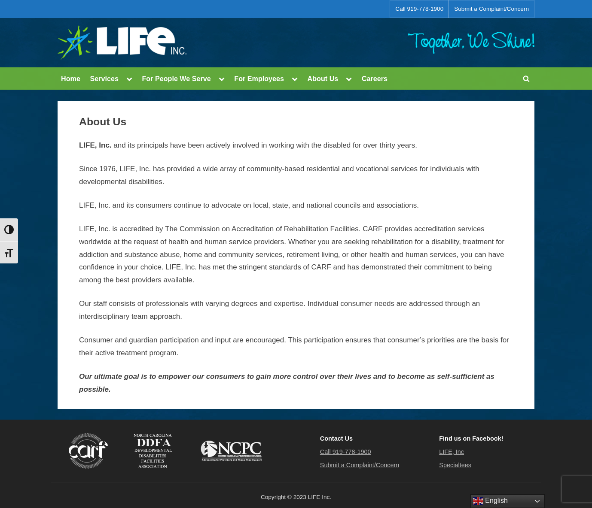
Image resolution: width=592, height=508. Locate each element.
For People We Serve (176, 78)
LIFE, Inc (451, 451)
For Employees (259, 78)
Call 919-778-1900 (419, 9)
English (490, 501)
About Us (323, 78)
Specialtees (455, 465)
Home (70, 78)
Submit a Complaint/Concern (491, 9)
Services (104, 78)
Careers (375, 78)
